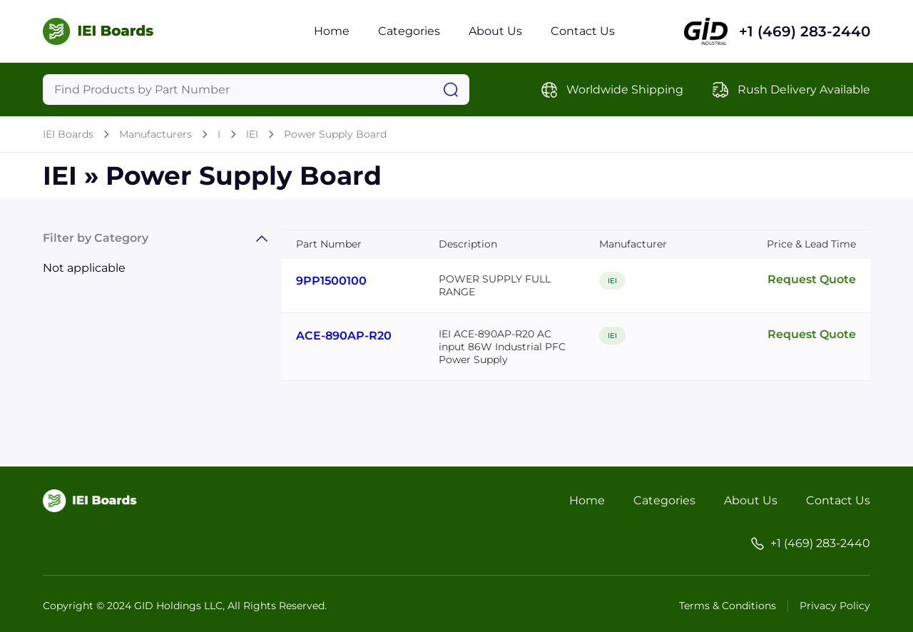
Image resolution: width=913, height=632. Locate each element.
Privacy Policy (835, 605)
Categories (409, 31)
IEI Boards (68, 134)
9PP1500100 (331, 280)
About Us (495, 31)
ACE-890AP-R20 (344, 335)
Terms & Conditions (727, 605)
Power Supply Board (335, 134)
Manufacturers (155, 134)
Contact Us (583, 31)
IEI (252, 134)
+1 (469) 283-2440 (804, 31)
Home (332, 31)
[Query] (256, 89)
